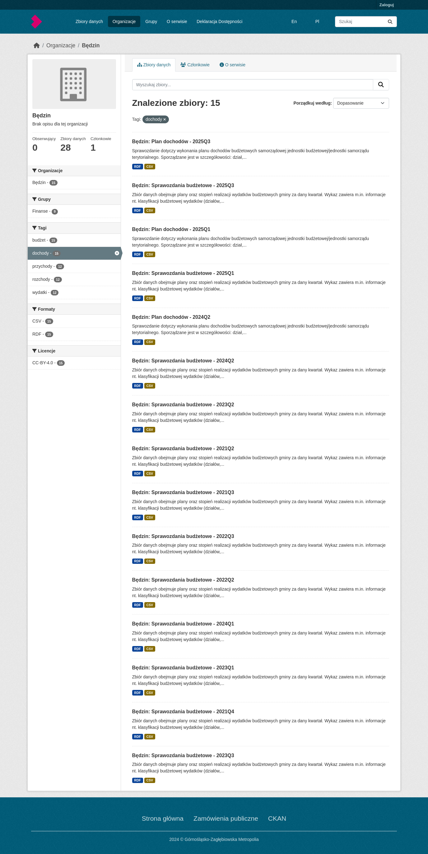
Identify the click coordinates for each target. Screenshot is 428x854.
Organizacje (124, 21)
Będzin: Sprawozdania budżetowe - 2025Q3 (183, 185)
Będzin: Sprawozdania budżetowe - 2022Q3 (183, 536)
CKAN (277, 818)
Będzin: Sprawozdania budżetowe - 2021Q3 (183, 492)
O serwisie (177, 21)
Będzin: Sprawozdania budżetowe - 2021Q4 (183, 711)
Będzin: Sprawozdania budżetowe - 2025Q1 (183, 273)
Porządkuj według (311, 103)
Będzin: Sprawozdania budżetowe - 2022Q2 (183, 580)
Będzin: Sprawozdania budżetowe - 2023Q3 (183, 755)
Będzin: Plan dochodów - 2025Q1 (171, 229)
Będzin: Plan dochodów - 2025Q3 (171, 141)
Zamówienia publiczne (225, 818)
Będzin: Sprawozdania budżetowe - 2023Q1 (183, 667)
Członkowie (194, 64)
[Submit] (390, 21)
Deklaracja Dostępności (219, 21)
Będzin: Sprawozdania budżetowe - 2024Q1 (183, 623)
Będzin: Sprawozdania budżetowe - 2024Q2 (183, 360)
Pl (317, 21)
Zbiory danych (89, 21)
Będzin (91, 45)
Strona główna (163, 818)
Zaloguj (386, 4)
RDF (137, 166)
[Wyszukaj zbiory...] (366, 21)
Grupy (151, 21)
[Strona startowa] (37, 45)
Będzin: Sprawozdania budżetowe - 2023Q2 (183, 404)
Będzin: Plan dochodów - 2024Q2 (171, 317)
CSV (149, 166)
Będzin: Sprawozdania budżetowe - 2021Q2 (183, 448)
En (294, 21)
